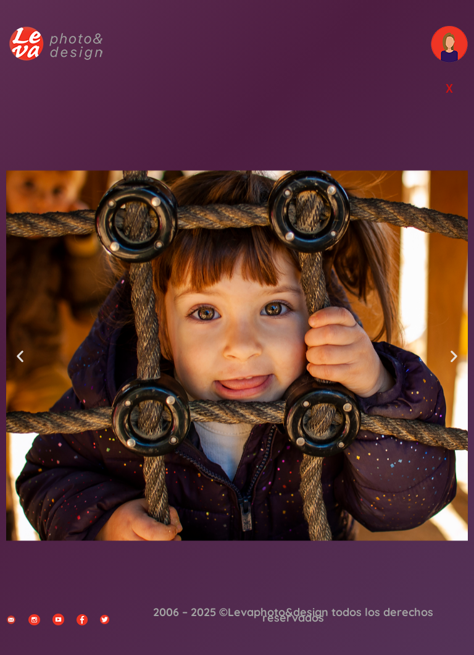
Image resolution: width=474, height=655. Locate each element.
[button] (20, 355)
